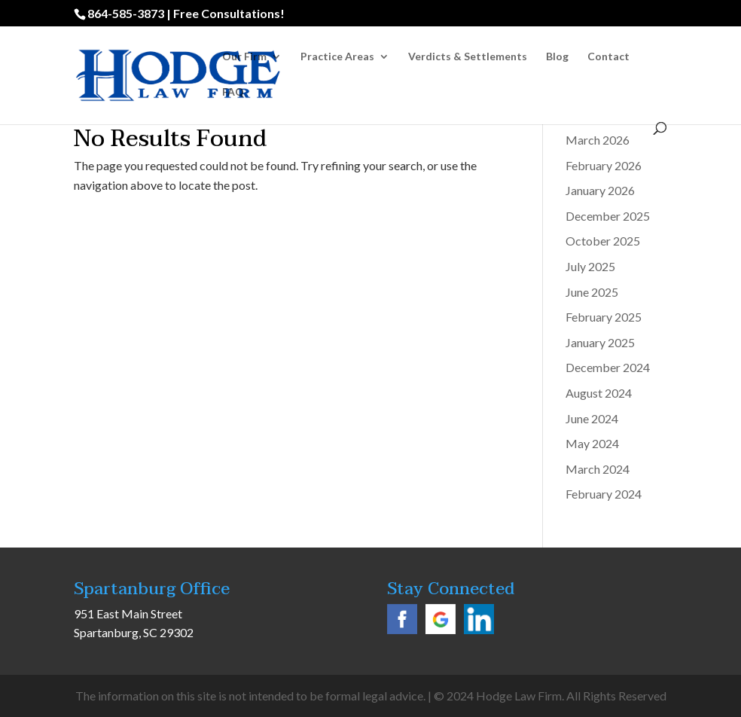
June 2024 (592, 418)
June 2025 (592, 292)
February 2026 (604, 165)
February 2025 (604, 317)
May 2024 (592, 443)
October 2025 (603, 240)
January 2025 (600, 342)
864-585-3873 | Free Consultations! (186, 13)
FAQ (233, 92)
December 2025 (608, 216)
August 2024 (599, 393)
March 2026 (598, 140)
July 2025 (590, 266)
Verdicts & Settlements (467, 57)
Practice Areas (337, 57)
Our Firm (244, 57)
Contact (608, 57)
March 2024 (598, 469)
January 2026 (600, 190)
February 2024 (604, 494)
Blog (557, 57)
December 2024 (608, 367)
